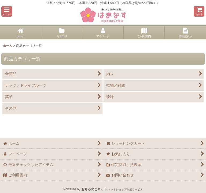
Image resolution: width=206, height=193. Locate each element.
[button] (6, 11)
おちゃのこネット (94, 189)
